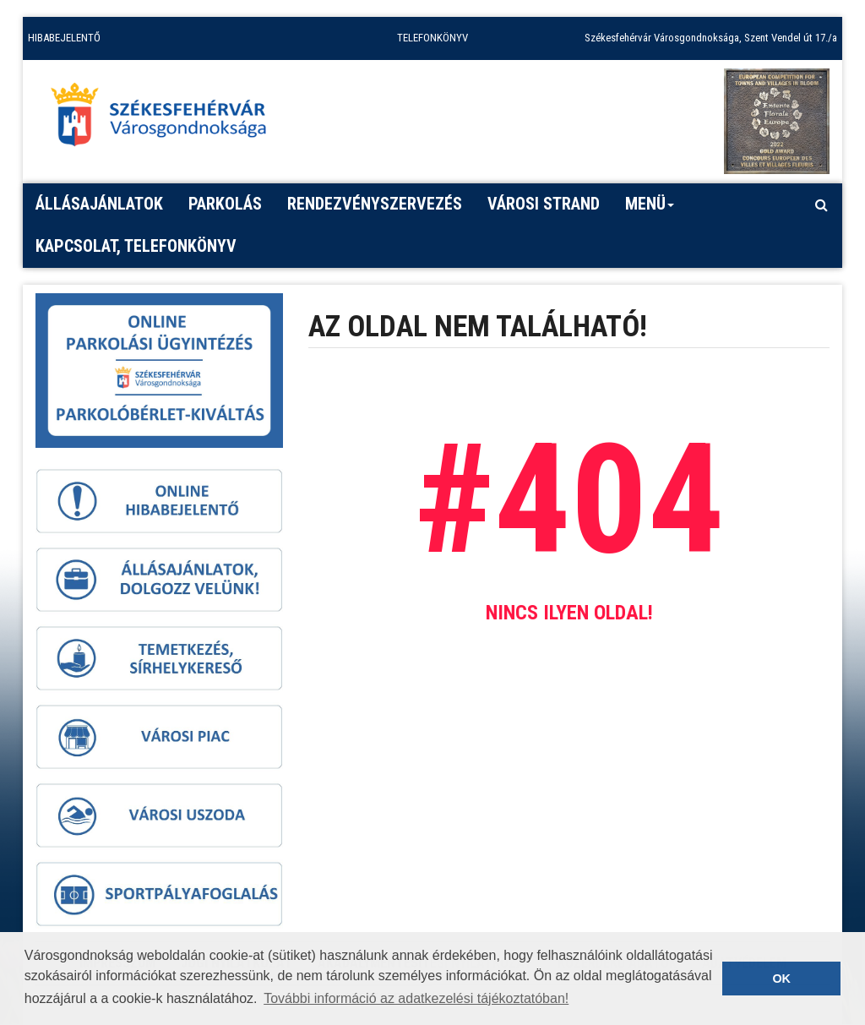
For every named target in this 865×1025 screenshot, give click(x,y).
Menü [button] (650, 210)
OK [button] (781, 978)
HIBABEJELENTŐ (64, 37)
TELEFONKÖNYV (432, 37)
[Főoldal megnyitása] (166, 119)
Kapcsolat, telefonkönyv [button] (136, 246)
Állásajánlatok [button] (99, 204)
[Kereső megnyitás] (821, 204)
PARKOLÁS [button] (225, 204)
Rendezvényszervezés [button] (374, 204)
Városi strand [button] (543, 204)
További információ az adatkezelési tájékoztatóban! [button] (416, 998)
